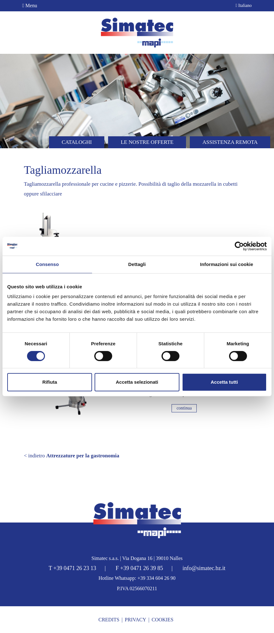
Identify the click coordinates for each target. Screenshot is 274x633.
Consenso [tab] (47, 264)
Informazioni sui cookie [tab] (226, 264)
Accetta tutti (224, 382)
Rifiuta (49, 382)
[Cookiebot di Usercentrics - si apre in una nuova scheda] (239, 246)
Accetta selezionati (137, 382)
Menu (29, 5)
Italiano (244, 5)
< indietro (71, 456)
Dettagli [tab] (137, 264)
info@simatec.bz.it (204, 568)
